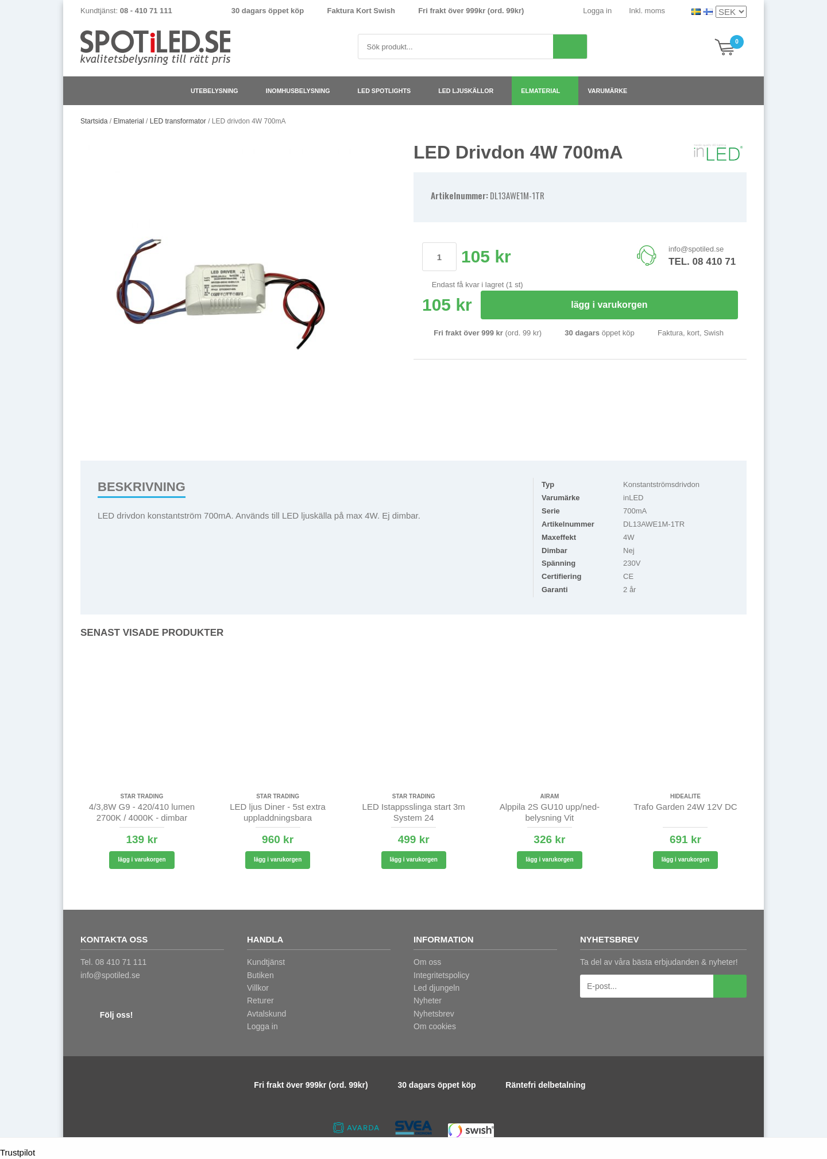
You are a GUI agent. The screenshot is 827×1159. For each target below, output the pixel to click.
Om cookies (434, 1026)
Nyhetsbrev (433, 1013)
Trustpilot (17, 1152)
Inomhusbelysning (302, 90)
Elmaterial (545, 90)
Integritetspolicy (441, 975)
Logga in (597, 10)
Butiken (260, 975)
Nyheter (427, 1000)
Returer (260, 1000)
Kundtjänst (266, 962)
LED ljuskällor (470, 90)
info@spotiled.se (696, 249)
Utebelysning (219, 90)
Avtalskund (266, 1013)
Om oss (427, 962)
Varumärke (612, 90)
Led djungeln (436, 987)
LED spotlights (389, 90)
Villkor (258, 987)
